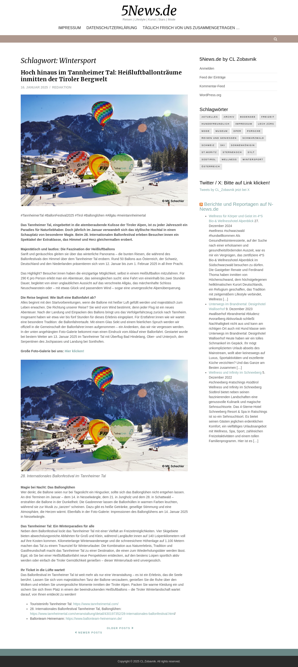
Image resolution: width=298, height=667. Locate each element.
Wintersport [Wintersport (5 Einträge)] (253, 159)
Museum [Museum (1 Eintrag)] (222, 131)
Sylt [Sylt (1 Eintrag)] (251, 152)
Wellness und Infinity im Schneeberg (235, 372)
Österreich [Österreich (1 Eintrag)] (211, 166)
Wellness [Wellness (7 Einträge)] (229, 159)
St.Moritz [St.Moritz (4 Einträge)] (209, 152)
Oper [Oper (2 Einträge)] (237, 131)
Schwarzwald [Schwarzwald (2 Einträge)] (253, 138)
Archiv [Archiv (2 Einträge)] (229, 117)
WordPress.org (210, 95)
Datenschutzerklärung (111, 28)
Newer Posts (90, 632)
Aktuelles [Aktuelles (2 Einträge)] (210, 117)
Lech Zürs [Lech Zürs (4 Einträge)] (266, 124)
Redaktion (61, 87)
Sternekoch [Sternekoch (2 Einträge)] (232, 152)
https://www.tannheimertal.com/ (96, 604)
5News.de (149, 11)
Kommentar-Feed (212, 86)
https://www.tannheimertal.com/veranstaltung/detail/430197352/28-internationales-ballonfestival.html (102, 614)
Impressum (69, 28)
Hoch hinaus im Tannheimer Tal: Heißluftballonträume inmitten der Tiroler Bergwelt (101, 76)
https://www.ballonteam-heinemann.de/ (94, 618)
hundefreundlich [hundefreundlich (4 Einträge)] (216, 124)
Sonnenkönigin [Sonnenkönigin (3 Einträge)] (243, 145)
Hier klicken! (74, 351)
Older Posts (118, 628)
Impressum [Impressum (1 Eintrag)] (243, 124)
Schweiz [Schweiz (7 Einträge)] (208, 145)
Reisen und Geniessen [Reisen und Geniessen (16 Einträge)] (219, 138)
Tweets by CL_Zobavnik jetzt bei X (225, 190)
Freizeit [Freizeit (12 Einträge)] (267, 117)
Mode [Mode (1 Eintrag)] (206, 131)
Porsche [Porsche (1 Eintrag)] (254, 131)
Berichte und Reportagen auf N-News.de (236, 206)
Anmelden (207, 68)
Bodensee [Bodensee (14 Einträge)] (248, 117)
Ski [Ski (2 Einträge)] (222, 145)
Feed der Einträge (213, 77)
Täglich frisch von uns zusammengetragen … (191, 28)
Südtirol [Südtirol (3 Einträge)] (209, 159)
